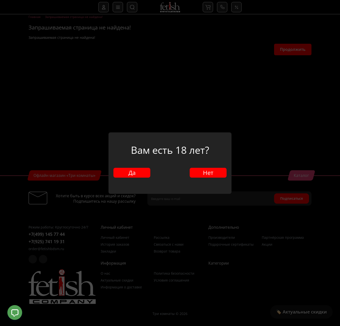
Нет (208, 173)
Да (132, 173)
